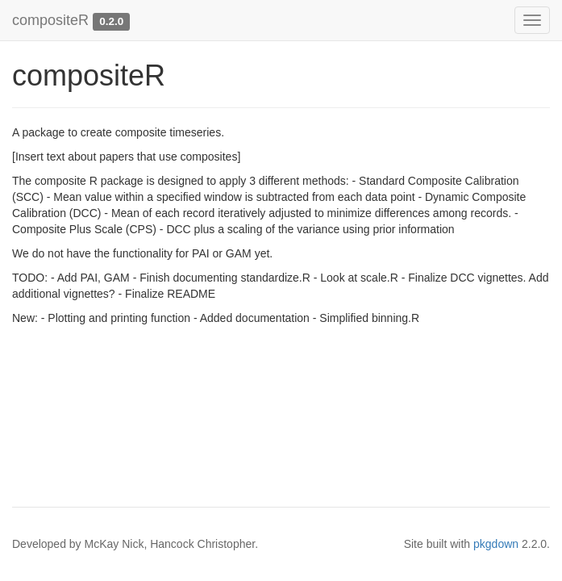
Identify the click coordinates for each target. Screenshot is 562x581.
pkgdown (495, 543)
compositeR (50, 20)
